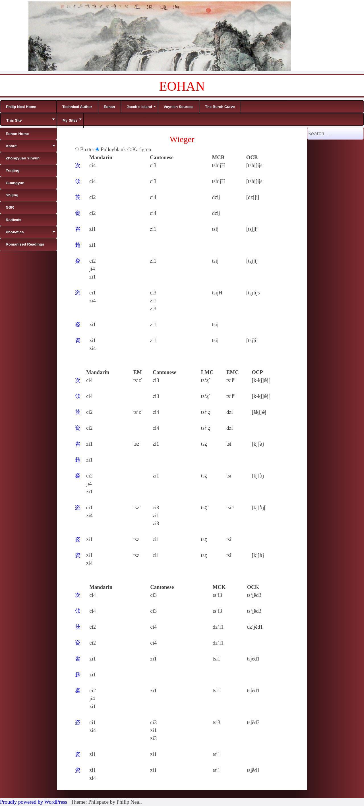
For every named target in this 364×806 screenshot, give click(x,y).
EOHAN (182, 86)
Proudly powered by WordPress (33, 802)
